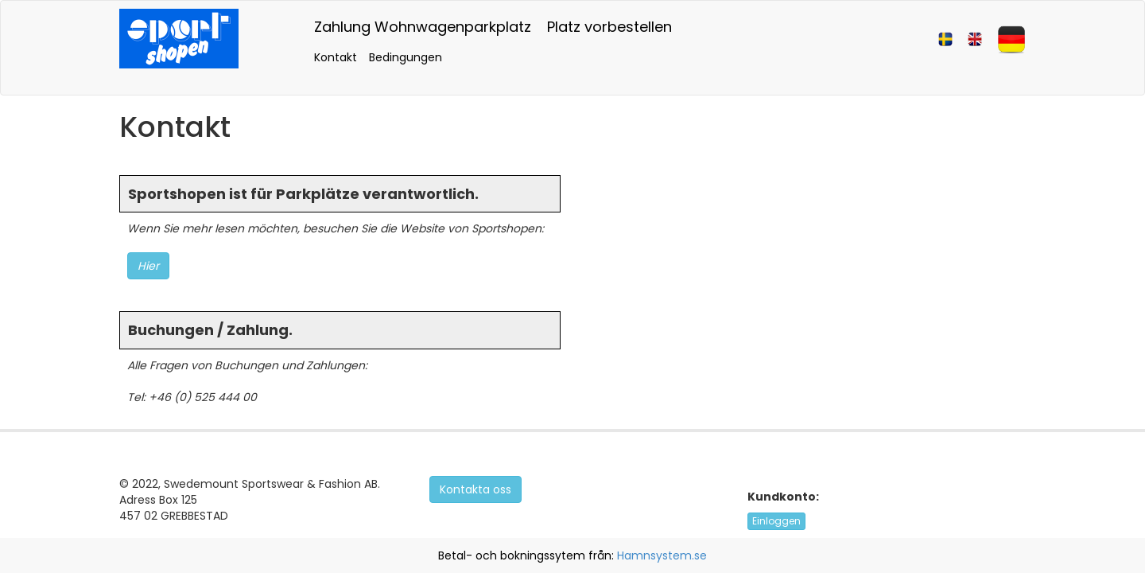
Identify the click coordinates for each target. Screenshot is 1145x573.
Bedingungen (405, 57)
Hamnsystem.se (662, 555)
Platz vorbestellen (609, 27)
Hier (148, 266)
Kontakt (335, 57)
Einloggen (776, 521)
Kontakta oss (475, 489)
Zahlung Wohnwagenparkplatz (422, 27)
